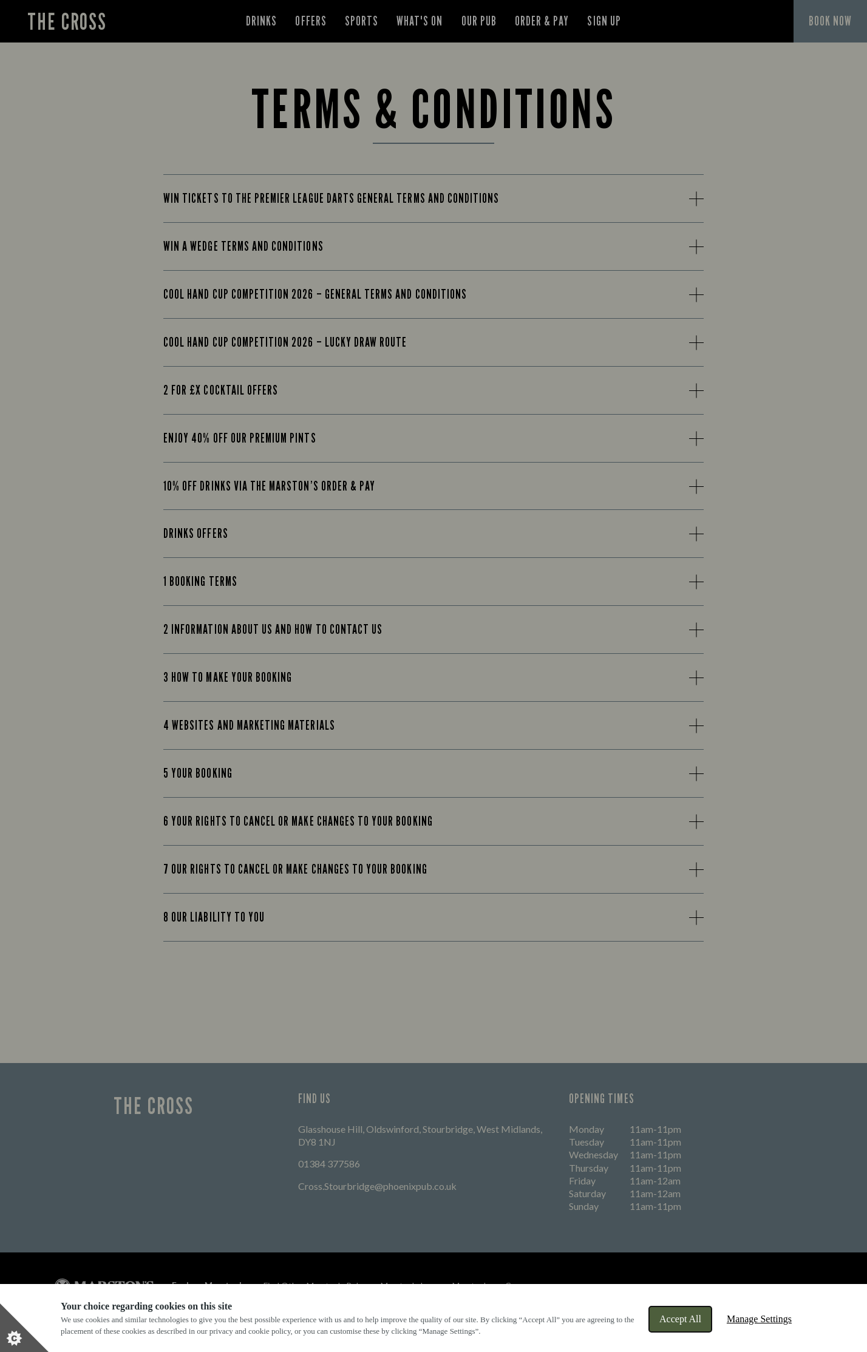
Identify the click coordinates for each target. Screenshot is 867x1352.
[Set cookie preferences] (24, 1327)
